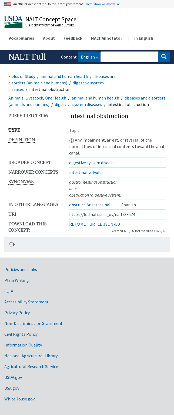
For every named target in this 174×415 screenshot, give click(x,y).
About (49, 38)
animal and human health (64, 76)
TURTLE (94, 224)
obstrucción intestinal (90, 204)
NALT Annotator (106, 38)
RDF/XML (77, 224)
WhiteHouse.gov (19, 399)
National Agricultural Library (31, 355)
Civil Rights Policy (21, 334)
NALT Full (27, 57)
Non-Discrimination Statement (33, 323)
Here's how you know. (101, 4)
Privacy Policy (17, 312)
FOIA (8, 291)
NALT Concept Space (50, 19)
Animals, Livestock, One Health (37, 98)
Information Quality (23, 345)
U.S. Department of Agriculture (49, 25)
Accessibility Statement (26, 301)
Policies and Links (20, 269)
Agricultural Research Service (31, 366)
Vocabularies (21, 38)
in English (143, 38)
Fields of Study (21, 76)
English (86, 56)
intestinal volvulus (86, 172)
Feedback (72, 38)
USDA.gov (13, 377)
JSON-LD (111, 224)
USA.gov (11, 388)
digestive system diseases (78, 104)
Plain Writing (16, 280)
